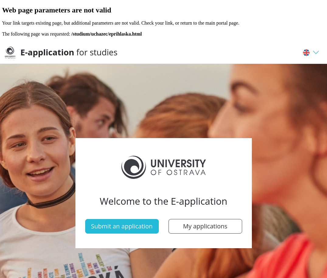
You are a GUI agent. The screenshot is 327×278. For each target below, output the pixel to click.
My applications (205, 226)
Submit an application (122, 226)
